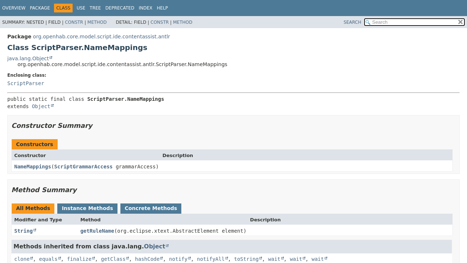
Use (81, 8)
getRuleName (97, 231)
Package (40, 8)
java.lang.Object (28, 58)
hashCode (147, 259)
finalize (79, 259)
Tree (95, 8)
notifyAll (211, 259)
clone (22, 259)
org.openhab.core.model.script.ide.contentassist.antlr (101, 36)
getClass (113, 259)
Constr (74, 22)
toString (246, 259)
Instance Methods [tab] (87, 208)
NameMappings (32, 166)
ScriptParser (25, 83)
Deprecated (120, 8)
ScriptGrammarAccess (83, 166)
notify (178, 259)
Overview (14, 8)
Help (162, 8)
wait (274, 259)
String (23, 231)
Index (146, 8)
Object (41, 106)
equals (48, 259)
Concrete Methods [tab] (151, 208)
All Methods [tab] (33, 208)
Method (97, 22)
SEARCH (353, 22)
